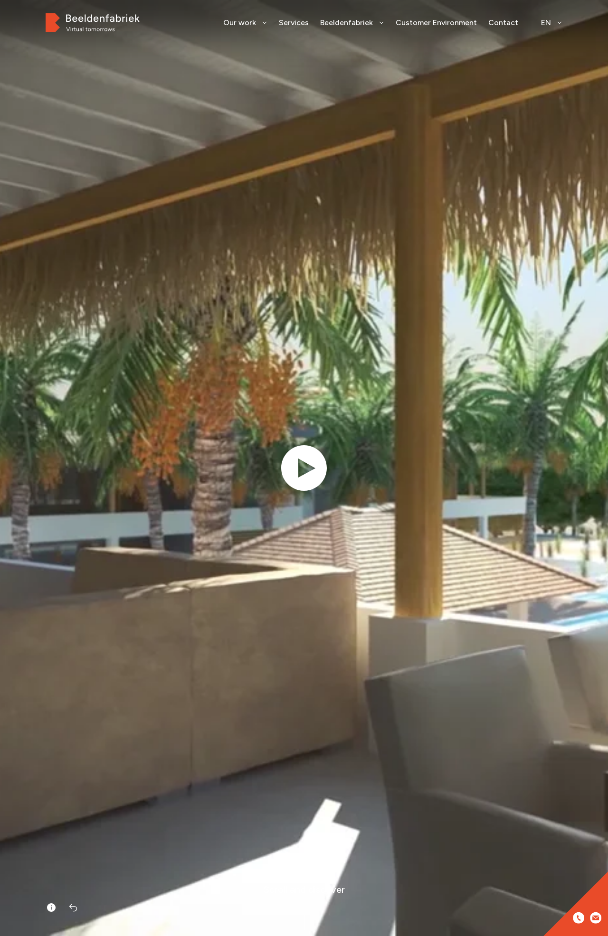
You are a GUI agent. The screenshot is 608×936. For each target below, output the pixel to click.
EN (551, 22)
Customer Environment (436, 22)
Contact (503, 22)
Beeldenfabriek (352, 22)
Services (294, 22)
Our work (245, 22)
